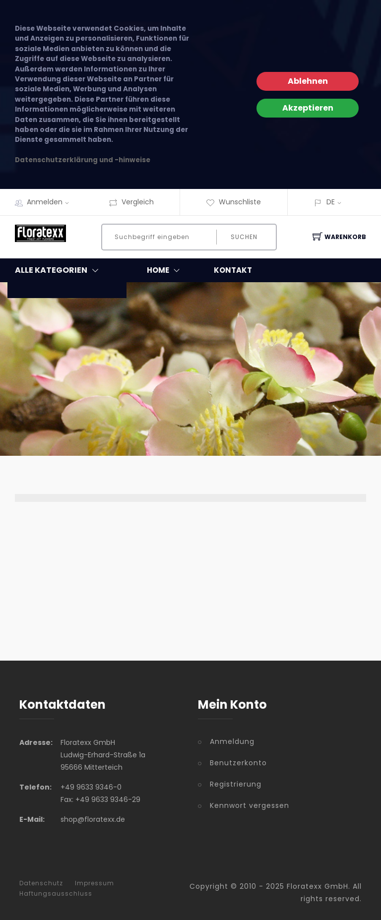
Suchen (244, 237)
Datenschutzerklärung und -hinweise (82, 160)
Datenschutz (41, 883)
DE (331, 202)
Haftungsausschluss (55, 894)
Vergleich (131, 202)
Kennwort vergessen (249, 805)
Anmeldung (232, 741)
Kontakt (233, 270)
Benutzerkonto (238, 763)
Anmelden (51, 202)
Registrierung (235, 784)
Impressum (94, 883)
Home (165, 270)
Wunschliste (233, 202)
